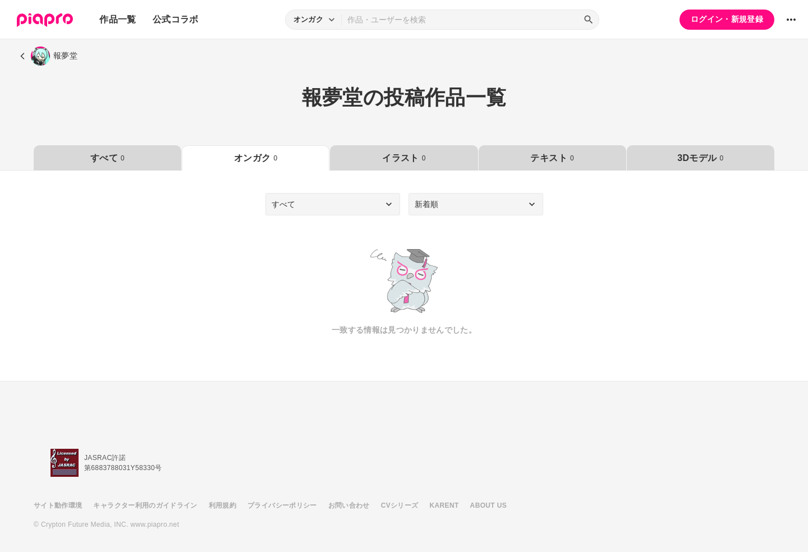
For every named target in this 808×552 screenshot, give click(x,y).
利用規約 (222, 505)
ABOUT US (488, 505)
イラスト (403, 158)
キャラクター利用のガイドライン (145, 505)
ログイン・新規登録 (727, 19)
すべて (107, 158)
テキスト (551, 158)
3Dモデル (700, 158)
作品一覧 (117, 19)
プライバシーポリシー (282, 505)
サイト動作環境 (58, 505)
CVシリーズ (400, 505)
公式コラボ (176, 19)
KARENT (444, 505)
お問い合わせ (349, 505)
